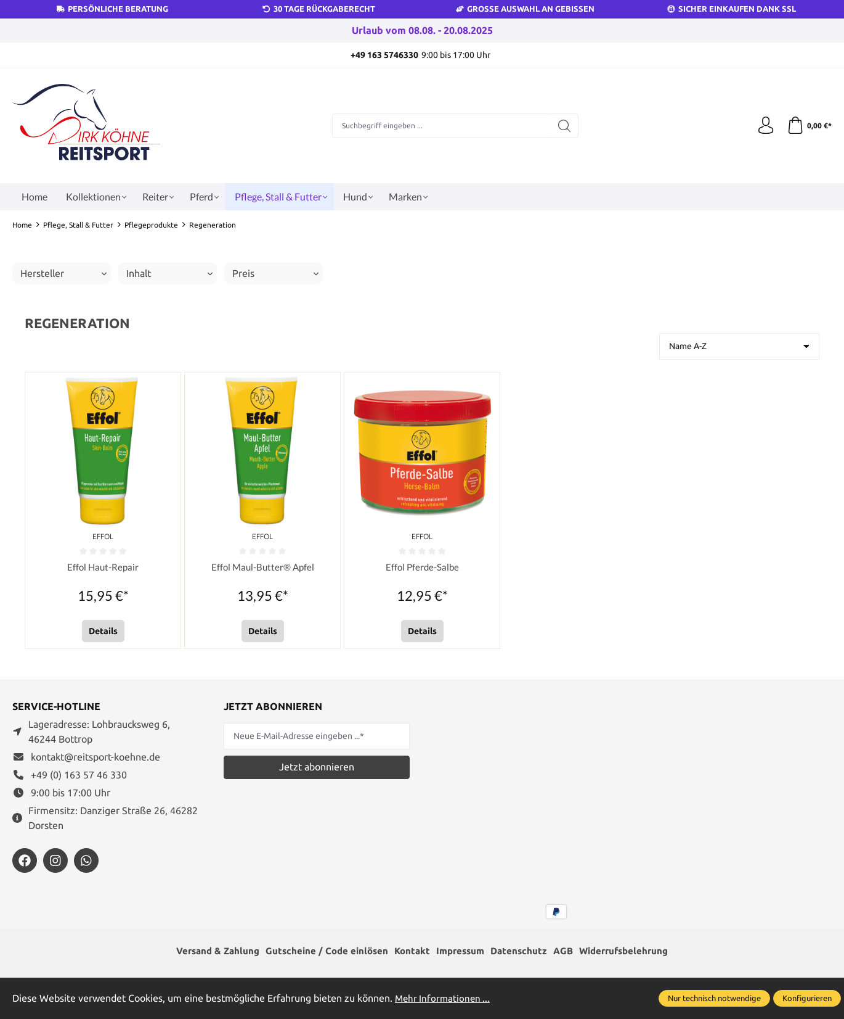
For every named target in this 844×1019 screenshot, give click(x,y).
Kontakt (410, 951)
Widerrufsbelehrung (632, 951)
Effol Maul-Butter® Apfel (263, 567)
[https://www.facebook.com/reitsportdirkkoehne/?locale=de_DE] (24, 860)
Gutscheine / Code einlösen (322, 951)
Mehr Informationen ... (444, 998)
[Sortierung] (739, 346)
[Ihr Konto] (764, 126)
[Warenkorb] (808, 126)
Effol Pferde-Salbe (422, 567)
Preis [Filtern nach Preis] (275, 273)
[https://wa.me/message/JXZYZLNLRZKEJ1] (86, 860)
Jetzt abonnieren (316, 766)
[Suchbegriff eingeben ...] (441, 125)
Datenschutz (522, 951)
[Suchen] (564, 125)
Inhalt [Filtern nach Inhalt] (169, 273)
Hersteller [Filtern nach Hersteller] (63, 273)
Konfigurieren (807, 998)
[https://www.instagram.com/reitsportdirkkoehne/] (55, 860)
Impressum (461, 951)
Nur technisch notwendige (714, 998)
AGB (568, 951)
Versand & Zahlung (208, 951)
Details (103, 631)
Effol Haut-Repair (103, 567)
